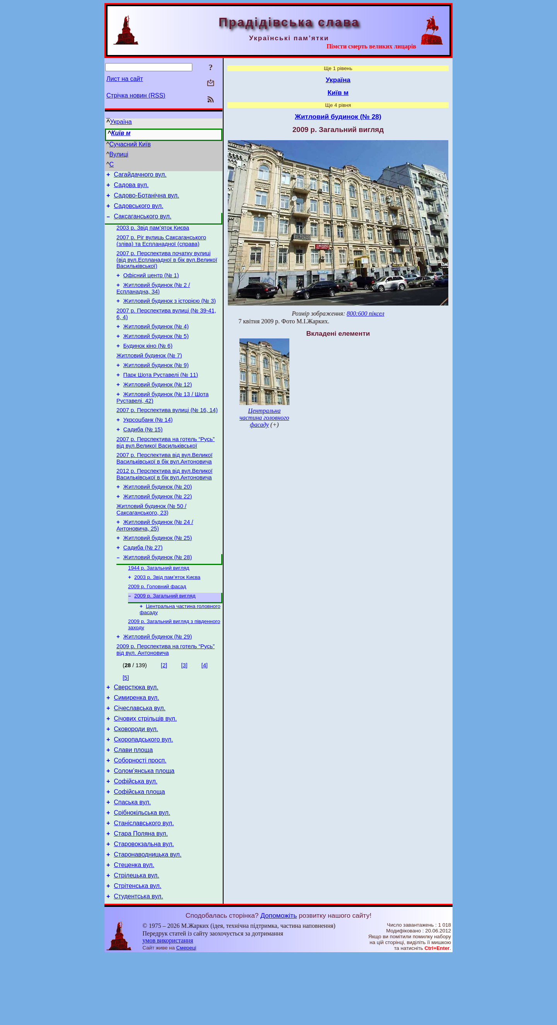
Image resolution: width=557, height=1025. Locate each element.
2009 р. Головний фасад (157, 627)
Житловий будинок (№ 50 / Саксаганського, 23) (151, 543)
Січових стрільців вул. (145, 768)
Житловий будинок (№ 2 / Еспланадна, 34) (153, 300)
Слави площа (133, 803)
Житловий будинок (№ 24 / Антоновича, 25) (154, 560)
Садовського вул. (138, 210)
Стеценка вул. (134, 931)
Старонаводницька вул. (147, 919)
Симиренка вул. (136, 745)
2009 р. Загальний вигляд (164, 637)
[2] (164, 710)
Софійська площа (139, 849)
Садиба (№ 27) (143, 585)
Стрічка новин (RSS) (135, 95)
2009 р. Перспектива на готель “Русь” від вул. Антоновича (165, 694)
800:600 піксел (365, 313)
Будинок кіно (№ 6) (148, 363)
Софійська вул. (135, 838)
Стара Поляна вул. (141, 896)
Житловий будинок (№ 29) (157, 681)
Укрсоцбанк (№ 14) (148, 445)
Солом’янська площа (144, 826)
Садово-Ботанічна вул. (146, 199)
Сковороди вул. (136, 780)
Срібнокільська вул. (142, 873)
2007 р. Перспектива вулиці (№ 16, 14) (167, 434)
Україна (121, 121)
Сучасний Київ (130, 144)
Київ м (120, 133)
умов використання (167, 1010)
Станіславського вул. (144, 884)
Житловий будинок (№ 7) (149, 374)
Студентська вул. (138, 966)
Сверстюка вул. (136, 733)
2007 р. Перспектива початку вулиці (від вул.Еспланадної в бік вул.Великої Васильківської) (166, 268)
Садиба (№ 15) (143, 456)
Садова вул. (131, 187)
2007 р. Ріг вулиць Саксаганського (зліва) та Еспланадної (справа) (161, 248)
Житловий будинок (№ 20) (157, 518)
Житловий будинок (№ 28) (157, 595)
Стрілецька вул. (136, 942)
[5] (126, 723)
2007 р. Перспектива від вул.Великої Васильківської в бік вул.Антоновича (164, 487)
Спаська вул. (132, 861)
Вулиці (118, 154)
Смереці (186, 1017)
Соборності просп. (140, 815)
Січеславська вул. (140, 757)
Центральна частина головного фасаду (264, 417)
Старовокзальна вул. (144, 908)
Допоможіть (278, 985)
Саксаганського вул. (142, 222)
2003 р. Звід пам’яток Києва (152, 235)
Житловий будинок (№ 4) (156, 341)
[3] (184, 710)
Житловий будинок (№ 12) (157, 406)
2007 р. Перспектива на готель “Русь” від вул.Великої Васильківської (165, 470)
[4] (205, 710)
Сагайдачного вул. (140, 175)
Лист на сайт (124, 79)
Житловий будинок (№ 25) (157, 574)
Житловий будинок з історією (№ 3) (169, 314)
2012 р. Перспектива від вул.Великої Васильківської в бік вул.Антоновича (164, 504)
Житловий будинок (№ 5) (156, 352)
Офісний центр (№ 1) (151, 286)
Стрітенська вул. (137, 954)
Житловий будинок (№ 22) (157, 529)
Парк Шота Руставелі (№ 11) (160, 396)
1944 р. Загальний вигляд (158, 607)
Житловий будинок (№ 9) (156, 385)
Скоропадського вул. (143, 791)
